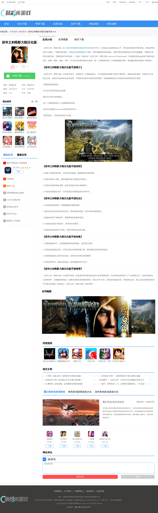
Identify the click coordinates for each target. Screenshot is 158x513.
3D (47, 52)
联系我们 (90, 491)
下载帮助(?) (79, 491)
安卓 (108, 2)
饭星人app (11, 186)
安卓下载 (22, 23)
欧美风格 (72, 48)
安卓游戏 (13, 32)
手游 (97, 48)
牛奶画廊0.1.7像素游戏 (7, 142)
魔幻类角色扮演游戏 (55, 393)
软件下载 (76, 23)
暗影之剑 (77, 355)
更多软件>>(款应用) (146, 402)
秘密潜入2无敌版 (13, 221)
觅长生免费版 (7, 113)
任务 (76, 52)
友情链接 (57, 491)
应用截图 (63, 39)
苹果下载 (40, 23)
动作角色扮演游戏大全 (107, 392)
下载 (18, 171)
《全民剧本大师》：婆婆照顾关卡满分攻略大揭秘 (120, 376)
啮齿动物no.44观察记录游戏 (19, 113)
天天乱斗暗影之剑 (118, 355)
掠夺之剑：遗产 (104, 355)
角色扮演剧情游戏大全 (81, 392)
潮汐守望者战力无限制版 (17, 163)
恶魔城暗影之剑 (63, 355)
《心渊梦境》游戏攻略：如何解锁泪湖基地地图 (63, 384)
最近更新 (155, 2)
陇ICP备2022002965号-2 (83, 507)
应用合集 (58, 23)
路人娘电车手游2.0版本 (32, 127)
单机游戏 (93, 23)
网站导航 (12, 2)
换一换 (34, 101)
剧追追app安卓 (12, 207)
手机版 (22, 2)
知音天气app (12, 214)
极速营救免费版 (32, 113)
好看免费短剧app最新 (15, 193)
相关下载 (79, 39)
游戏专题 (122, 2)
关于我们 (67, 491)
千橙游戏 (10, 179)
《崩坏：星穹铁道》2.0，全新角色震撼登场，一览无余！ (123, 384)
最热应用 (9, 156)
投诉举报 (100, 491)
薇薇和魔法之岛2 (19, 127)
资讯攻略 (111, 23)
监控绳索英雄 (19, 142)
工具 (146, 2)
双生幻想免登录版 (7, 127)
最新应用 (21, 155)
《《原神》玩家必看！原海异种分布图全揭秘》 (63, 376)
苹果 (114, 2)
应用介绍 (47, 39)
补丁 (140, 2)
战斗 (85, 52)
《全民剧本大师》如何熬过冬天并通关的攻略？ (63, 380)
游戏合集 (132, 2)
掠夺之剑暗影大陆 (49, 355)
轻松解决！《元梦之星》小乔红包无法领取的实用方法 (122, 380)
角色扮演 (22, 32)
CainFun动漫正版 (13, 200)
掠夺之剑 (91, 355)
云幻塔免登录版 (32, 142)
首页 (2, 2)
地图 (65, 52)
